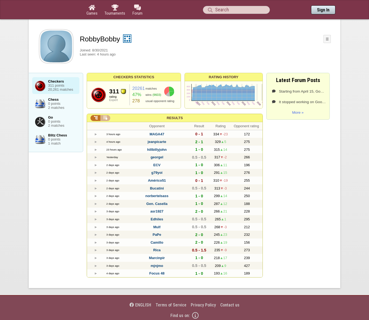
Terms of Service (171, 305)
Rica (156, 250)
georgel (157, 157)
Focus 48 (156, 273)
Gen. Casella (156, 204)
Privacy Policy (203, 305)
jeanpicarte (157, 142)
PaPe (157, 235)
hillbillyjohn (157, 150)
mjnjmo (157, 266)
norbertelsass (156, 196)
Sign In (323, 9)
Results (175, 118)
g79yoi (157, 173)
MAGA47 (157, 134)
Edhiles (157, 219)
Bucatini (157, 188)
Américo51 (157, 180)
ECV (157, 165)
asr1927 (156, 211)
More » (297, 112)
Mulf (157, 227)
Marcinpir (157, 258)
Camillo (157, 242)
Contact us (229, 305)
